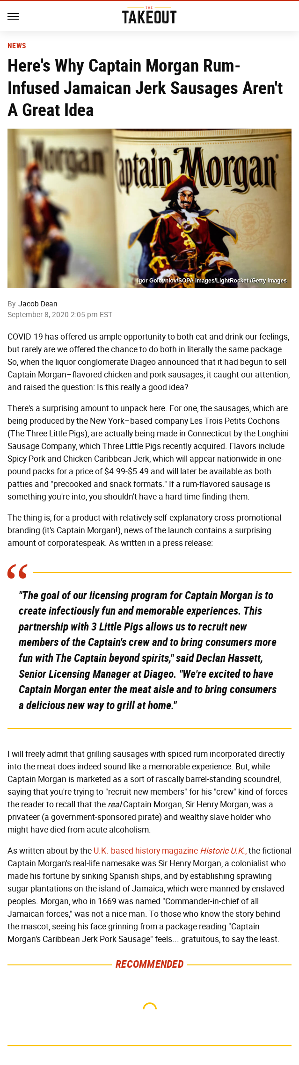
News (16, 46)
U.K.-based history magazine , (170, 851)
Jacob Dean (38, 303)
